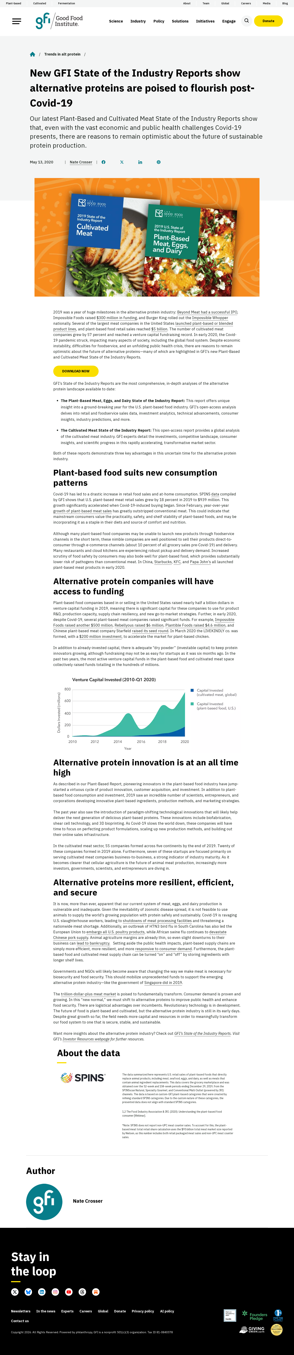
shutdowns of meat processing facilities (157, 920)
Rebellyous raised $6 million (139, 625)
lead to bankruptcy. (93, 943)
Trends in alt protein (62, 54)
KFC (177, 561)
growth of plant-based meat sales (82, 510)
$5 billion (159, 328)
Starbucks (163, 561)
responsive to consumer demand (163, 948)
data (215, 494)
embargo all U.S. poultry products (115, 931)
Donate (268, 21)
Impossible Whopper (210, 317)
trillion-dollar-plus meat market (88, 994)
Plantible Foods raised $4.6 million (195, 625)
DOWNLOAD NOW (76, 371)
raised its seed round (150, 630)
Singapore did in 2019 (163, 982)
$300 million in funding (117, 317)
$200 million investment (100, 636)
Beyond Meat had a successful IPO (207, 312)
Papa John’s (200, 561)
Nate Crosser (81, 162)
